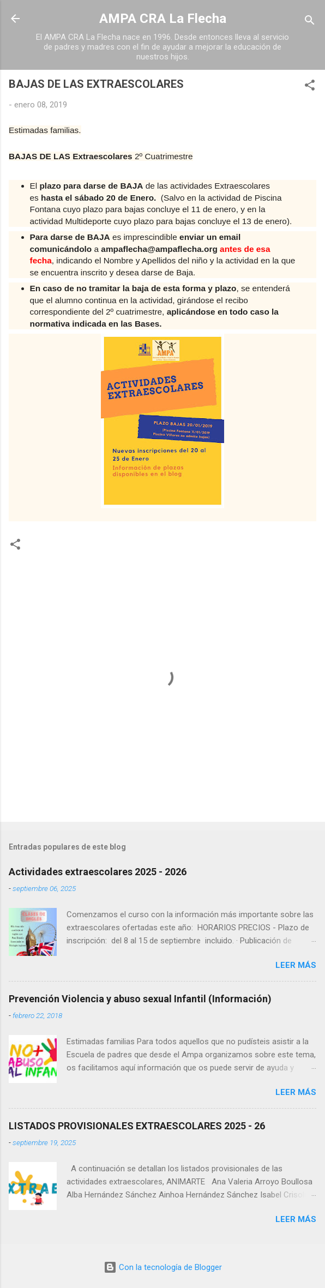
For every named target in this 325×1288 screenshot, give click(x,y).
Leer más (295, 965)
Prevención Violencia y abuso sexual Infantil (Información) (140, 998)
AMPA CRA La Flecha (162, 18)
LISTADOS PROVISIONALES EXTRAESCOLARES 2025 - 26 (137, 1125)
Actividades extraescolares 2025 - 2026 (97, 871)
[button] (309, 87)
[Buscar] (309, 22)
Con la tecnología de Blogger (163, 1267)
